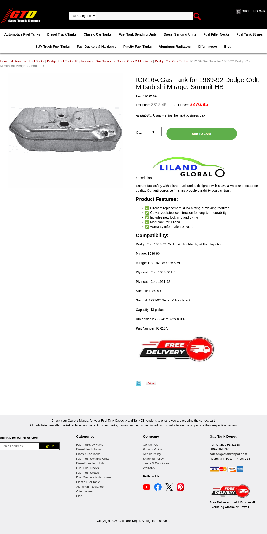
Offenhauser (207, 46)
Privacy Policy (152, 449)
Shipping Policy (153, 458)
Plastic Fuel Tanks (137, 46)
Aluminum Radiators (175, 46)
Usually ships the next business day (170, 115)
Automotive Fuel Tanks (22, 34)
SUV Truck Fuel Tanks (53, 46)
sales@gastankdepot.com (228, 454)
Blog (227, 46)
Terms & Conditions (156, 463)
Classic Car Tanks (98, 34)
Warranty (149, 468)
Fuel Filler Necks (216, 34)
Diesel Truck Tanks (62, 34)
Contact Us (150, 444)
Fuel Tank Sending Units (138, 34)
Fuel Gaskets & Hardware (96, 46)
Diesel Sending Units (180, 34)
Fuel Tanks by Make (89, 444)
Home (4, 61)
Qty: (139, 132)
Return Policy (152, 454)
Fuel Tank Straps (250, 34)
